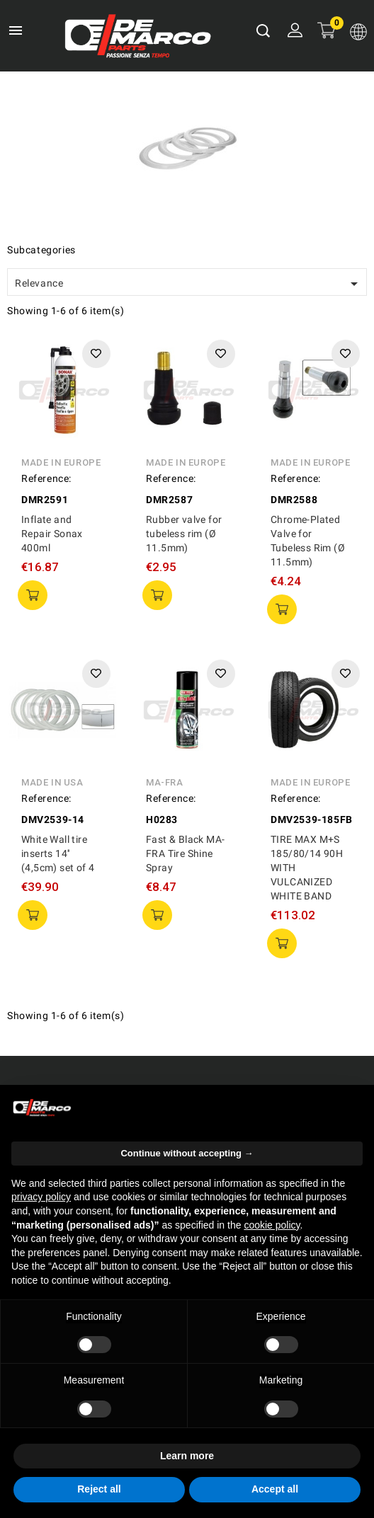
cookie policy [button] (272, 1225)
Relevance (189, 283)
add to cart (32, 595)
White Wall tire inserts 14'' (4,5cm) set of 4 (57, 853)
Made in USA (52, 782)
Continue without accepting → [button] (186, 1153)
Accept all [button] (274, 1489)
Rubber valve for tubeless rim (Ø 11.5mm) (184, 533)
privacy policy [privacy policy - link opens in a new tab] (41, 1196)
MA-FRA (164, 782)
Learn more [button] (187, 1455)
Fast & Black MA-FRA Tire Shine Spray (185, 853)
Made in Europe (61, 462)
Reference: (46, 478)
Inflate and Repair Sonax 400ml (52, 533)
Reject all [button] (98, 1489)
